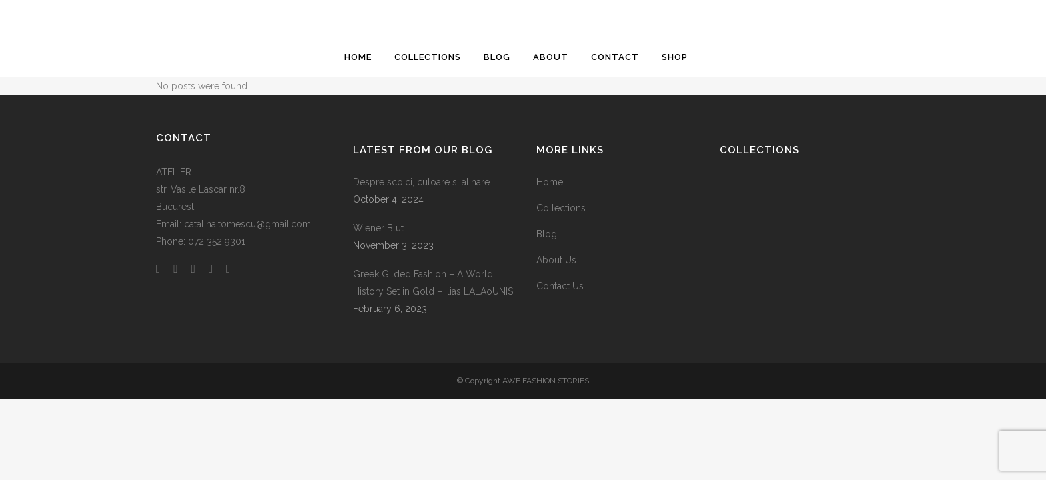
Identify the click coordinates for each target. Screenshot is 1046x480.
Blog (546, 234)
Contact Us (560, 286)
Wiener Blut (378, 228)
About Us (556, 260)
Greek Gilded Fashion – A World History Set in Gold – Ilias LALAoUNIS (433, 283)
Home (549, 182)
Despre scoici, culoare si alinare (421, 182)
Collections (561, 208)
